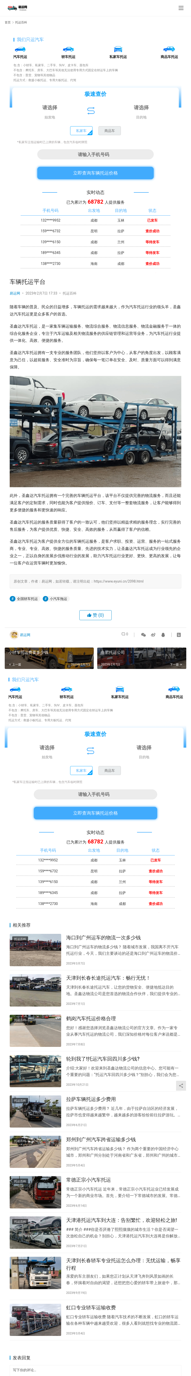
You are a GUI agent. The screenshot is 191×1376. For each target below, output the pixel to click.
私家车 (81, 131)
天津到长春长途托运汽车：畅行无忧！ (108, 982)
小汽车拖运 (58, 599)
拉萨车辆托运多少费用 (91, 1110)
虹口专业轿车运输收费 (91, 1331)
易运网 (15, 293)
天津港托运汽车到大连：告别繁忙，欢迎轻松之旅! (121, 1239)
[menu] (181, 7)
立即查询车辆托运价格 (95, 173)
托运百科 (70, 293)
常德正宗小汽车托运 (88, 1196)
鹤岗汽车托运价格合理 (91, 1024)
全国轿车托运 (27, 599)
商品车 (109, 131)
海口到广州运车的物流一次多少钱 (103, 939)
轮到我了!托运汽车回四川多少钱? (103, 1067)
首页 (8, 22)
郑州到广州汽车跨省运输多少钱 (101, 1153)
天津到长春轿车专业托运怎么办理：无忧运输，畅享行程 (123, 1285)
